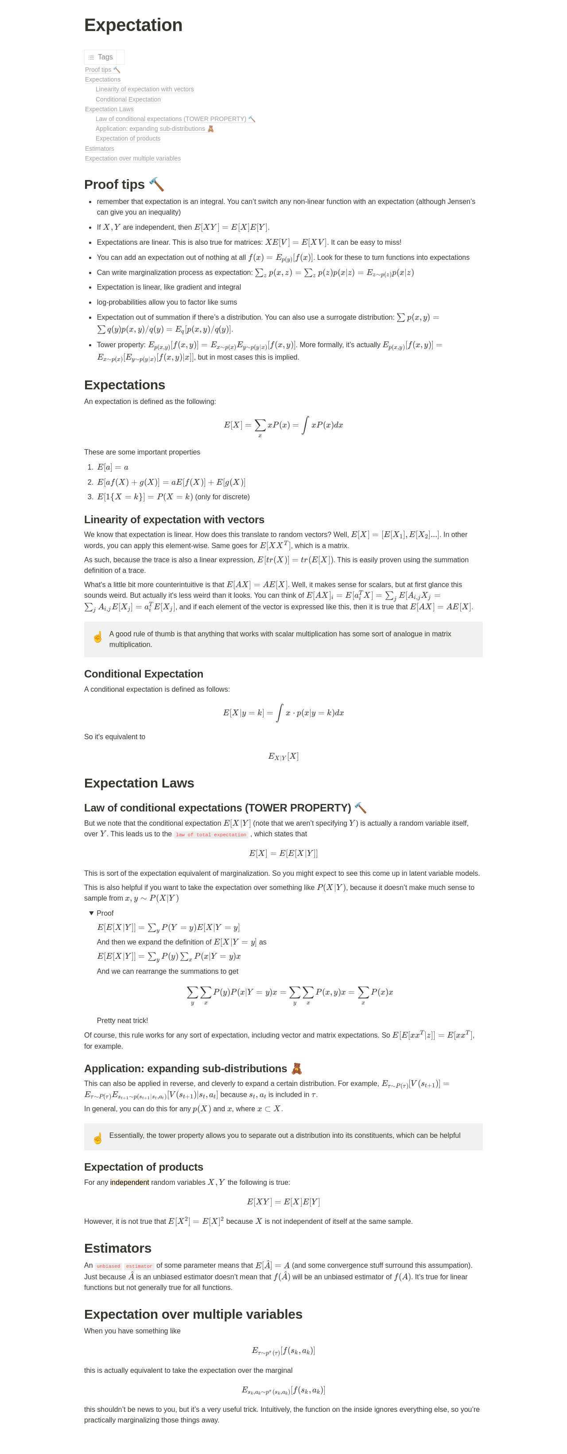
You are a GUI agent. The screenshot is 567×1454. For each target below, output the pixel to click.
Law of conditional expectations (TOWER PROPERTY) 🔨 (176, 118)
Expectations (103, 79)
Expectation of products (128, 138)
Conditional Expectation (128, 99)
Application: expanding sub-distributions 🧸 (155, 128)
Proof (106, 913)
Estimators (99, 148)
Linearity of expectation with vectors (145, 89)
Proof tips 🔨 (102, 69)
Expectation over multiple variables (133, 158)
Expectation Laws (109, 109)
